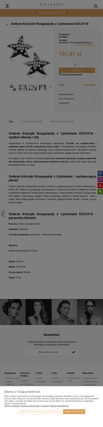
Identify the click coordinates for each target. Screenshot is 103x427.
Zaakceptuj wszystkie (74, 412)
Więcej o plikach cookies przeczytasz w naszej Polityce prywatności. (36, 406)
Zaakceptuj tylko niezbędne (31, 412)
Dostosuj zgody (54, 412)
